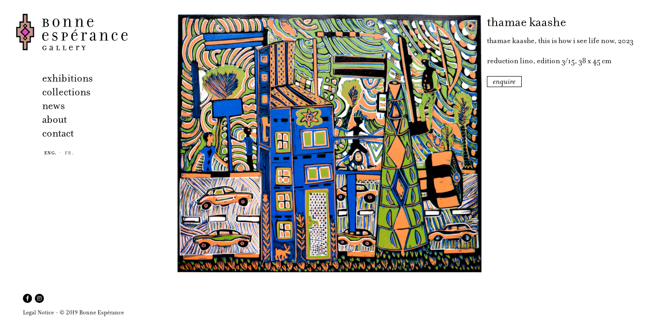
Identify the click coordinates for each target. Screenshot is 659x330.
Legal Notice (38, 312)
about (54, 119)
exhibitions (67, 78)
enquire (504, 82)
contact (58, 133)
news (53, 106)
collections (66, 92)
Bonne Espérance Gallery (94, 32)
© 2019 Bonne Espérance (91, 312)
